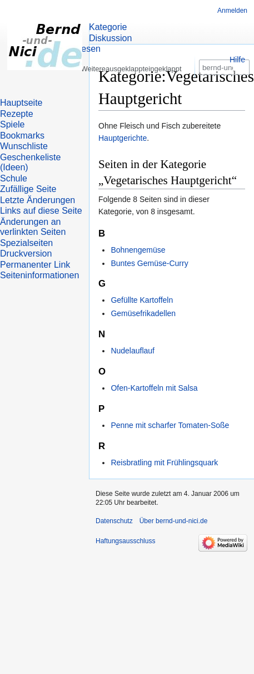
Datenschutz (114, 521)
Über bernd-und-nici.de (174, 521)
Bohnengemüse (138, 249)
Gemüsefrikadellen (143, 313)
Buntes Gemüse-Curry (149, 263)
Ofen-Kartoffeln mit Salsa (154, 387)
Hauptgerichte (122, 138)
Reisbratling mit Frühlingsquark (164, 462)
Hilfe (237, 59)
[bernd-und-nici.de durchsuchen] (224, 88)
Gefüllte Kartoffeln (142, 300)
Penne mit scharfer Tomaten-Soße (170, 425)
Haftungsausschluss (125, 541)
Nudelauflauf (133, 350)
